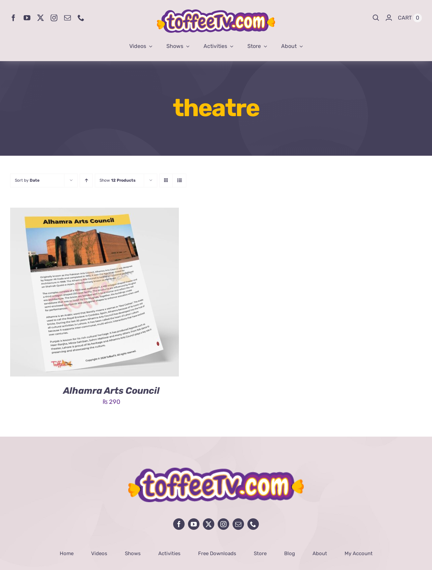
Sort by (27, 180)
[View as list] (179, 180)
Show (118, 180)
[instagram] (54, 18)
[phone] (81, 18)
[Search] (376, 18)
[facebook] (13, 18)
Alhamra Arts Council (111, 390)
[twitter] (40, 18)
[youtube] (27, 18)
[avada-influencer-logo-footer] (216, 470)
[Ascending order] (86, 180)
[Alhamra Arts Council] (94, 212)
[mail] (67, 18)
